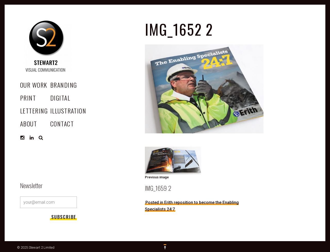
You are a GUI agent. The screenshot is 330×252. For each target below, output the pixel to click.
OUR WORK (33, 84)
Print (28, 97)
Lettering (34, 110)
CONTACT (62, 123)
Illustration (68, 110)
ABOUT (28, 123)
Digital (60, 97)
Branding (63, 84)
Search (41, 138)
